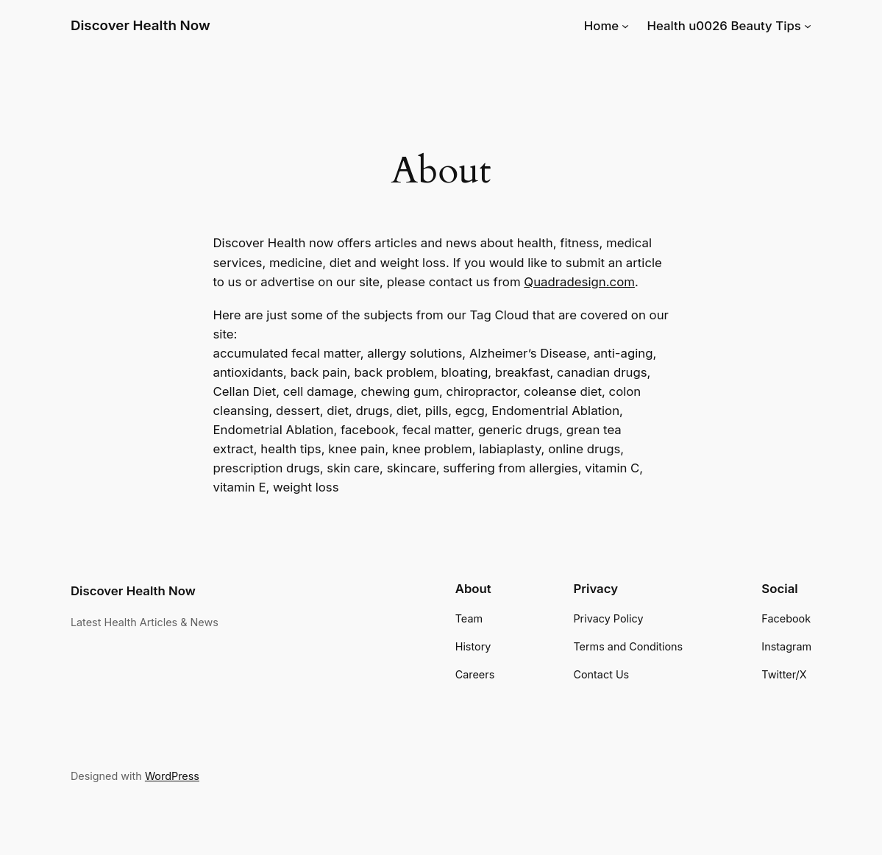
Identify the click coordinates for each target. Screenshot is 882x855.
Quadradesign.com (579, 281)
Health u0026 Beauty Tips (723, 25)
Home (601, 25)
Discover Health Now (140, 25)
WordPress (172, 776)
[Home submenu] (625, 25)
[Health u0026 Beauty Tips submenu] (807, 25)
